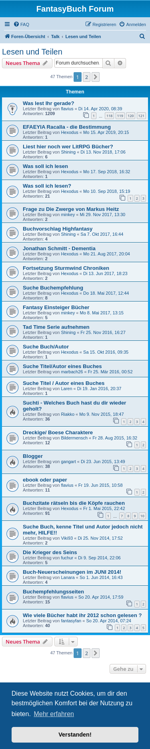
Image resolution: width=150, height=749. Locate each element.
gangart (68, 461)
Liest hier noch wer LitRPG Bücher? (68, 147)
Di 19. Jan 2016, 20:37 (99, 388)
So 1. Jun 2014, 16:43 (101, 577)
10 (142, 515)
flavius (67, 108)
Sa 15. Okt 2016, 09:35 (105, 352)
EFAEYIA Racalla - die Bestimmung (67, 127)
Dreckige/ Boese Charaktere (58, 432)
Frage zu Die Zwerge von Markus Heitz (71, 209)
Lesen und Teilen (32, 51)
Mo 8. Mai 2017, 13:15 (101, 312)
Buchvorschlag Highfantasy (57, 229)
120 (131, 115)
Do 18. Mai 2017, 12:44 (106, 293)
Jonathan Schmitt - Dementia (59, 248)
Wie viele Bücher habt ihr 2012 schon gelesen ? (82, 615)
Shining (68, 152)
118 (109, 115)
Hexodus (69, 132)
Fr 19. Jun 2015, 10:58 (100, 485)
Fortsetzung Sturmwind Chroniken (66, 268)
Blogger (33, 456)
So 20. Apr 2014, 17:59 (101, 597)
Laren (66, 388)
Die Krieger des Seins (50, 552)
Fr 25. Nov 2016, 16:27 (103, 332)
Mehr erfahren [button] (54, 714)
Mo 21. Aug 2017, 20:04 (106, 253)
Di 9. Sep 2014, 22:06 (99, 557)
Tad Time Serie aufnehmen (56, 327)
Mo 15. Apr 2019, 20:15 (106, 132)
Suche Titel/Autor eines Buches (62, 366)
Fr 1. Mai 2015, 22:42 (104, 508)
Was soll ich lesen (45, 166)
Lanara (67, 577)
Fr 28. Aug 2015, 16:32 (114, 437)
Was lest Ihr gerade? (48, 103)
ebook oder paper (45, 480)
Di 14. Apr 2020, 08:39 (100, 108)
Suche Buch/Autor (46, 347)
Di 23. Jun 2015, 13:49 (103, 461)
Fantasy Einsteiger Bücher (56, 307)
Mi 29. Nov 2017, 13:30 (102, 214)
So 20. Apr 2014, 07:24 (108, 620)
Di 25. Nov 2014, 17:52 (100, 538)
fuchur (67, 557)
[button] (96, 77)
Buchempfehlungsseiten (53, 592)
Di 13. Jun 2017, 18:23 (105, 273)
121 (141, 115)
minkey (68, 214)
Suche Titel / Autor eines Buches (63, 383)
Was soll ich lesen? (47, 186)
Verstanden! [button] (74, 734)
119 (120, 115)
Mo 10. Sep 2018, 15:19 (106, 191)
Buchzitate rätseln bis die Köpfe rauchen (74, 503)
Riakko (67, 414)
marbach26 (72, 371)
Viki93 (67, 538)
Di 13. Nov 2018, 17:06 (103, 152)
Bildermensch (74, 437)
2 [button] (86, 77)
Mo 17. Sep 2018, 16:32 (106, 171)
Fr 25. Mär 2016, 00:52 (110, 371)
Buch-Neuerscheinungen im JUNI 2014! (72, 572)
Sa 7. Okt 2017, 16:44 (101, 234)
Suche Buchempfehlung (53, 288)
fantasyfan (71, 620)
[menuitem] (21, 24)
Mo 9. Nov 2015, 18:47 (101, 414)
